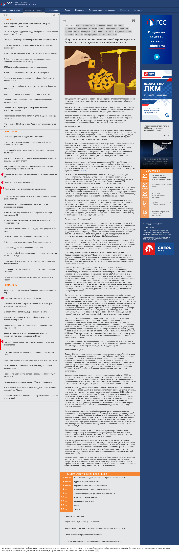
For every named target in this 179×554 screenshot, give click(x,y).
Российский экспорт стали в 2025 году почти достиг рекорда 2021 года (30, 117)
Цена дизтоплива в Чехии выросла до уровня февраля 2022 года (30, 229)
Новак (120, 25)
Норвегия (109, 32)
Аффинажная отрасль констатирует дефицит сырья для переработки (29, 343)
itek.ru (83, 170)
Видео (57, 10)
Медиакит (159, 4)
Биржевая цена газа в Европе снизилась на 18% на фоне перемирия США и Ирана (28, 305)
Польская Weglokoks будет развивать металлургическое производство (28, 46)
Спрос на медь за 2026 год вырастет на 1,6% (23, 247)
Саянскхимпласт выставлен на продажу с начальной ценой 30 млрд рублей (31, 396)
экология (79, 35)
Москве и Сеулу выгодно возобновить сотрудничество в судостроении (28, 326)
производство (70, 28)
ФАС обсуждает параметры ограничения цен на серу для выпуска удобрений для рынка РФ (28, 167)
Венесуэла (85, 32)
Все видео (166, 143)
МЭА (115, 35)
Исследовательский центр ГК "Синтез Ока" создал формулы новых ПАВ (30, 87)
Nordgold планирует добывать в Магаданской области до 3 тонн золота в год (29, 221)
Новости (6, 10)
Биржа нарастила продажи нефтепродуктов (83, 535)
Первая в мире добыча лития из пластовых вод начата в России (28, 278)
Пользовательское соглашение (136, 4)
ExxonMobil (100, 25)
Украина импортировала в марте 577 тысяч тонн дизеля (28, 382)
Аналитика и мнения (23, 10)
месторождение (90, 35)
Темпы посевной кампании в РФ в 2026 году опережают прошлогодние (28, 367)
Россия (76, 32)
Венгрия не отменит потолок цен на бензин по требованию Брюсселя (29, 270)
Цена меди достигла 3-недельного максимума (24, 137)
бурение (68, 32)
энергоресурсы (84, 28)
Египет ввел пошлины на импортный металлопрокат (26, 72)
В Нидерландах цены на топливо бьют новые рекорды (27, 242)
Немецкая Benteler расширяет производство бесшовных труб (30, 40)
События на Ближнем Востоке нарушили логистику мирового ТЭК (93, 541)
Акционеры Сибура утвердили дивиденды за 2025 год (27, 94)
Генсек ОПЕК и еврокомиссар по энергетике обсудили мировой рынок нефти (27, 143)
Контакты (172, 4)
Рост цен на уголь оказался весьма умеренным (25, 189)
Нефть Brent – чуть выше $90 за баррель (23, 298)
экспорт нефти (89, 25)
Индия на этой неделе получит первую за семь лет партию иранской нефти (29, 262)
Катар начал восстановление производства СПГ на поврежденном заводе (26, 205)
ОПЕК (94, 32)
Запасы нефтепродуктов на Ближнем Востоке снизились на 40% (30, 175)
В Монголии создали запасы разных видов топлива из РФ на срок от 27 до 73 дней (30, 388)
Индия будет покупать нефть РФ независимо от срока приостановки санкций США (27, 25)
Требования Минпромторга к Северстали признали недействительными (26, 109)
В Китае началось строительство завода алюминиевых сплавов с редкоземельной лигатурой (27, 60)
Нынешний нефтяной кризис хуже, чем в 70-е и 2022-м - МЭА (30, 360)
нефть (109, 25)
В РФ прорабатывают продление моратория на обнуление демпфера (29, 151)
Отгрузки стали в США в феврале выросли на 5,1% (26, 236)
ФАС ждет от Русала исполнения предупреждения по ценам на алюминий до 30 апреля (30, 159)
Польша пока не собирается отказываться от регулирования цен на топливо (30, 197)
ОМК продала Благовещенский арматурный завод (25, 67)
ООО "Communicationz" (164, 237)
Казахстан (124, 28)
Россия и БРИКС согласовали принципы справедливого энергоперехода (28, 101)
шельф (101, 32)
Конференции (43, 10)
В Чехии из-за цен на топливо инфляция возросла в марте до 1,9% (30, 353)
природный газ (112, 28)
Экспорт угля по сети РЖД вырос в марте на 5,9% (25, 312)
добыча (102, 35)
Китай (94, 28)
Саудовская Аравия (123, 32)
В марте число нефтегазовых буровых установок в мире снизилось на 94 (28, 213)
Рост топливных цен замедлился (19, 182)
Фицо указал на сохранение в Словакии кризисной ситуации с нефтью (31, 291)
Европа (102, 28)
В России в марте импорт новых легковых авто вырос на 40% (30, 53)
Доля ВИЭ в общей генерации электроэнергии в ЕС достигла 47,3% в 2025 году (30, 254)
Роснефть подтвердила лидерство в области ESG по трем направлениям (29, 79)
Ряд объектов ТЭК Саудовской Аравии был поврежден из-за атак (30, 125)
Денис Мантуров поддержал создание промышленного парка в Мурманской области (31, 33)
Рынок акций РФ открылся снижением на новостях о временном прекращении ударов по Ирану (26, 334)
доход (78, 25)
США (109, 35)
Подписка (69, 10)
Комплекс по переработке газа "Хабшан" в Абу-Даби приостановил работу (26, 318)
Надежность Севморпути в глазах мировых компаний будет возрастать (29, 375)
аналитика (69, 35)
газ (115, 25)
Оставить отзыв (148, 227)
